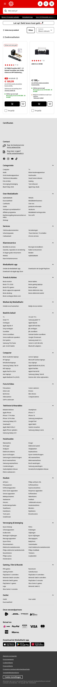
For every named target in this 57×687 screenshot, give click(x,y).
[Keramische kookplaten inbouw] (38, 469)
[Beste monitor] (7, 281)
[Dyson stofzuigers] (8, 455)
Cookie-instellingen (13, 677)
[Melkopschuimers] (8, 497)
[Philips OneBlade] (33, 550)
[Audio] (4, 172)
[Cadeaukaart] (7, 236)
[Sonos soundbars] (8, 334)
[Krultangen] (32, 530)
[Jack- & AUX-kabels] (9, 346)
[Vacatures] (31, 209)
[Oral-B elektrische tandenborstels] (39, 547)
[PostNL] (6, 614)
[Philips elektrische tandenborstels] (13, 550)
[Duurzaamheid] (7, 201)
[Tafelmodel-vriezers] (34, 502)
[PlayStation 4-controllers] (36, 575)
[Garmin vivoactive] (34, 427)
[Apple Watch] (32, 424)
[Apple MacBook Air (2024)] (36, 366)
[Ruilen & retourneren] (35, 250)
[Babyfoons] (31, 541)
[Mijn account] (40, 3)
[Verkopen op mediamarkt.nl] (11, 209)
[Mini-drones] (32, 394)
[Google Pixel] (32, 421)
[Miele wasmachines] (34, 460)
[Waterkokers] (32, 497)
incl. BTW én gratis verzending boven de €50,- (40, 84)
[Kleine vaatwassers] (9, 472)
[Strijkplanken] (32, 449)
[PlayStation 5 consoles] (35, 580)
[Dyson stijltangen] (34, 536)
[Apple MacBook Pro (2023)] (11, 377)
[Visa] (33, 626)
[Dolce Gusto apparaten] (10, 491)
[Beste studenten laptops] (11, 357)
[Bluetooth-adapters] (34, 346)
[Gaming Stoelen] (8, 572)
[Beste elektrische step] (35, 290)
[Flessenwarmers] (8, 544)
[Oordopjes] (6, 323)
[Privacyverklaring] (8, 666)
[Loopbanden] (32, 556)
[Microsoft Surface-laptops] (36, 360)
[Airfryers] (5, 482)
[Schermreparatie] (8, 233)
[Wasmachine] (7, 443)
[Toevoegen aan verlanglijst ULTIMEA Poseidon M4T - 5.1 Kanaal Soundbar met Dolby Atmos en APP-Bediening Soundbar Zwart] (23, 103)
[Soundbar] (6, 331)
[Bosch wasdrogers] (34, 463)
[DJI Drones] (6, 394)
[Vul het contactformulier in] (15, 153)
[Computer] (6, 169)
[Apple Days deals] (33, 187)
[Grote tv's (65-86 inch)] (35, 343)
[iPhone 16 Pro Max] (9, 418)
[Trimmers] (31, 553)
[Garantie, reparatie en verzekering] (14, 250)
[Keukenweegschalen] (9, 505)
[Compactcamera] (33, 397)
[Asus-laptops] (32, 363)
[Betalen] (30, 253)
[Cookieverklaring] (8, 663)
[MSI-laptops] (7, 368)
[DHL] (15, 614)
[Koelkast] (31, 499)
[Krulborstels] (7, 533)
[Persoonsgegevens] (8, 659)
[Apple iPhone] (7, 413)
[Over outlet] (32, 599)
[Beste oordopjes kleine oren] (12, 296)
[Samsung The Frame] (9, 343)
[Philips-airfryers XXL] (34, 482)
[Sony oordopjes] (8, 329)
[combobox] (30, 11)
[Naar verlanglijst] (45, 3)
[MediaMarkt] (20, 3)
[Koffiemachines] (33, 485)
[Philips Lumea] (7, 556)
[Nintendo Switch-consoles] (11, 578)
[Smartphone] (32, 410)
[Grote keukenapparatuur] (11, 175)
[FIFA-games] (6, 569)
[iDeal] (6, 626)
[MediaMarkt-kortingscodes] (37, 212)
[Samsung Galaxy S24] (9, 433)
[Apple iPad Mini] (33, 368)
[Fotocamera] (6, 388)
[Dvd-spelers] (7, 340)
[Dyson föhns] (7, 541)
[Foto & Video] (7, 181)
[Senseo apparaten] (9, 494)
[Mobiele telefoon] (8, 410)
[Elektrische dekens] (9, 452)
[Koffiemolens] (32, 494)
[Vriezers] (5, 502)
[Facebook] (5, 159)
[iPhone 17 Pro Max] (9, 415)
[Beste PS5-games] (8, 287)
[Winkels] (30, 198)
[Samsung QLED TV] (34, 320)
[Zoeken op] (5, 10)
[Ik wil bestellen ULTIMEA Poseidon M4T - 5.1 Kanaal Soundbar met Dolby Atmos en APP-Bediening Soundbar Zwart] (12, 103)
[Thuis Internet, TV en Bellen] (37, 233)
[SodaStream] (7, 517)
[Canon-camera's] (33, 388)
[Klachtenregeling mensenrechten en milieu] (15, 216)
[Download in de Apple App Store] (13, 271)
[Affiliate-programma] (9, 212)
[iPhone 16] (31, 415)
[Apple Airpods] (32, 323)
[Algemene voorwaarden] (10, 656)
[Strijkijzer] (6, 449)
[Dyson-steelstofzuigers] (35, 455)
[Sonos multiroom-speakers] (11, 337)
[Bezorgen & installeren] (35, 247)
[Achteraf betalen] (15, 632)
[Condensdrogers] (8, 466)
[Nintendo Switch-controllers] (37, 578)
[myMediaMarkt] (7, 198)
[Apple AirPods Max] (34, 326)
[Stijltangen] (31, 533)
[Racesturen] (32, 569)
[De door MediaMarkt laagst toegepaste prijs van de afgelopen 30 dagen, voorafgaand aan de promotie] (17, 78)
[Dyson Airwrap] (7, 527)
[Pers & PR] (31, 215)
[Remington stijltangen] (10, 536)
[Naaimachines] (32, 452)
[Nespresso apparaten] (35, 491)
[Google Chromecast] (34, 337)
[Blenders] (31, 508)
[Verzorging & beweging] (10, 184)
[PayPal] (15, 627)
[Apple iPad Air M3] (33, 371)
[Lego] (4, 586)
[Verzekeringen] (33, 230)
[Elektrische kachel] (34, 446)
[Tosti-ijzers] (6, 514)
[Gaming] (30, 181)
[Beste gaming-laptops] (35, 284)
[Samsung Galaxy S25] (9, 421)
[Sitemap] (5, 220)
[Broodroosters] (33, 514)
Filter (31, 30)
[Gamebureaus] (33, 572)
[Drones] (30, 391)
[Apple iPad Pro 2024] (9, 371)
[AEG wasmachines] (34, 457)
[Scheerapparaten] (8, 530)
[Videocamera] (7, 397)
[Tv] (29, 169)
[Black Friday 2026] (8, 187)
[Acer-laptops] (7, 374)
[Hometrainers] (7, 559)
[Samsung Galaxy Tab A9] (36, 374)
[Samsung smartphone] (35, 418)
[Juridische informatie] (34, 206)
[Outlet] (5, 206)
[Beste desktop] (7, 293)
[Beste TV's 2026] (8, 284)
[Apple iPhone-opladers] (10, 430)
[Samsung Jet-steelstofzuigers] (12, 457)
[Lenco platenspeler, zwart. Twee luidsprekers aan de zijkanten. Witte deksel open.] (41, 51)
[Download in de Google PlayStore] (39, 269)
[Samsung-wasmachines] (10, 463)
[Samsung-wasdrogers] (35, 466)
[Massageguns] (33, 538)
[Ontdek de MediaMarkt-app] (11, 269)
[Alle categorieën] (5, 3)
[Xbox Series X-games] (35, 583)
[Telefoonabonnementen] (10, 230)
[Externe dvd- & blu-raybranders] (38, 377)
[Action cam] (6, 391)
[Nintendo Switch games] (10, 580)
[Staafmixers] (7, 508)
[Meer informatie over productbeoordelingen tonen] (17, 65)
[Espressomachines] (34, 488)
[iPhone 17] (31, 413)
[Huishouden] (32, 175)
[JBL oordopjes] (32, 329)
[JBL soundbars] (32, 331)
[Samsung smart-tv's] (34, 340)
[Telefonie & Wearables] (10, 178)
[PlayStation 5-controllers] (11, 575)
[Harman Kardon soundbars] (37, 334)
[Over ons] (31, 204)
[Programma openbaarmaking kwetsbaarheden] (16, 669)
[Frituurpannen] (7, 485)
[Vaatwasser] (6, 499)
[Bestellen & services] (9, 247)
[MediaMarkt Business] (35, 201)
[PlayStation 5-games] (9, 583)
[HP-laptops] (6, 360)
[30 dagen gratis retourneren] (12, 253)
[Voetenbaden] (32, 544)
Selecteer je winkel (11, 30)
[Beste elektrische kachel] (36, 293)
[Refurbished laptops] (9, 363)
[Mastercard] (42, 626)
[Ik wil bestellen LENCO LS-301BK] (39, 103)
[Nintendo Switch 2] (34, 586)
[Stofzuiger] (6, 446)
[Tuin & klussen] (33, 184)
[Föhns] (30, 527)
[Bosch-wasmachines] (9, 460)
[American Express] (6, 632)
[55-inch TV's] (32, 317)
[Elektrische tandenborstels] (11, 547)
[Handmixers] (6, 511)
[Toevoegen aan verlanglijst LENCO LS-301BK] (49, 103)
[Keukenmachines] (33, 505)
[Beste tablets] (32, 281)
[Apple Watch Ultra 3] (9, 427)
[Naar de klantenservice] (10, 258)
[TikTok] (17, 159)
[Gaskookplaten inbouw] (10, 469)
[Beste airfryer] (32, 287)
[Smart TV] (6, 320)
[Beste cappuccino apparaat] (11, 290)
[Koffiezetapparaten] (9, 488)
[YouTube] (13, 159)
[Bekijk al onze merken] (35, 306)
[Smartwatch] (6, 424)
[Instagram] (9, 159)
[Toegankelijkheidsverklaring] (11, 673)
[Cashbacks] (6, 204)
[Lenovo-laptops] (33, 357)
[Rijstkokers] (32, 511)
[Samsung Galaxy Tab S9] (10, 366)
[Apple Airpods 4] (8, 326)
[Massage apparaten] (9, 538)
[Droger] (30, 443)
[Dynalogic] (24, 614)
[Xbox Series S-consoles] (10, 589)
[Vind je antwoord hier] (14, 147)
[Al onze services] (33, 236)
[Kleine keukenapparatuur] (36, 172)
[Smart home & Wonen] (35, 178)
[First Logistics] (33, 614)
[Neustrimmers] (7, 553)
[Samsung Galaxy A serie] (36, 430)
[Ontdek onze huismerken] (11, 306)
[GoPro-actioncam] (8, 400)
